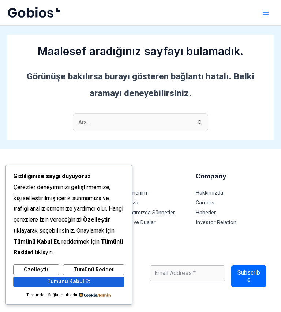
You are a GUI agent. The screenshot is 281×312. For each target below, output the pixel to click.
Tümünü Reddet (94, 269)
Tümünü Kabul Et (68, 281)
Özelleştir (36, 269)
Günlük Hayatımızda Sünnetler (139, 212)
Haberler (206, 212)
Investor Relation (216, 222)
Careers (205, 202)
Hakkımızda (209, 192)
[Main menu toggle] (265, 12)
